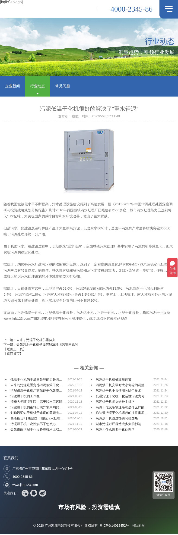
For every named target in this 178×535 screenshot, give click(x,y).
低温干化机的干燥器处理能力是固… (36, 380)
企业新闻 (12, 87)
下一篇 (40, 345)
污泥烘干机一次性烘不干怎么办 (33, 425)
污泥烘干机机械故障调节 (113, 380)
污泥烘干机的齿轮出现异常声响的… (36, 408)
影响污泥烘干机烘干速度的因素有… (36, 414)
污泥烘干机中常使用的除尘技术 (118, 391)
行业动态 (37, 87)
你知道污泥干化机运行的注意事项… (122, 414)
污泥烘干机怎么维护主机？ (115, 402)
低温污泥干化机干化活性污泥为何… (122, 397)
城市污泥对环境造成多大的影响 (118, 425)
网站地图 (138, 526)
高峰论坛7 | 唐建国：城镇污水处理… (37, 419)
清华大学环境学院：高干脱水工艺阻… (38, 402)
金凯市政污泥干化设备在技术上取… (36, 430)
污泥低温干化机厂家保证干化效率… (36, 391)
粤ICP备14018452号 (114, 526)
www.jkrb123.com (25, 486)
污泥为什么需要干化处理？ (115, 430)
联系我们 (10, 459)
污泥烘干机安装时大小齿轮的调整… (122, 386)
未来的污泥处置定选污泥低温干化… (36, 386)
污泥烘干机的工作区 (25, 397)
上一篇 (29, 340)
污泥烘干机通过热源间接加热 (117, 419)
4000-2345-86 (132, 9)
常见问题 (62, 87)
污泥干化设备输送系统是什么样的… (122, 408)
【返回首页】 (13, 354)
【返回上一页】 (14, 350)
